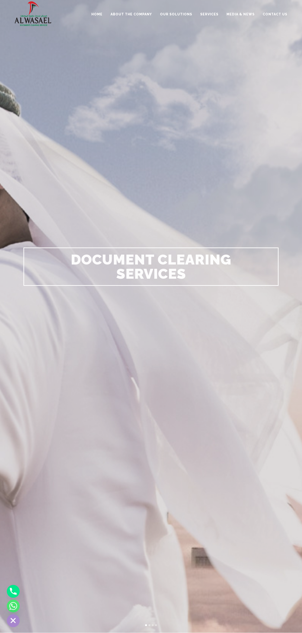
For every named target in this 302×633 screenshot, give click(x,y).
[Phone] (13, 591)
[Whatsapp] (13, 606)
